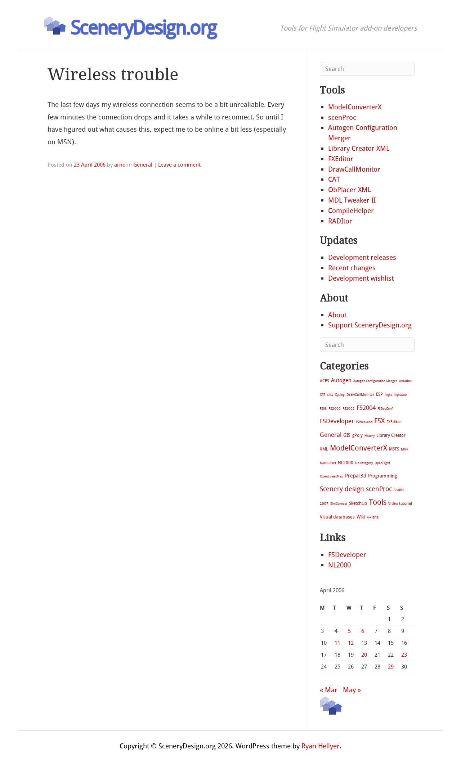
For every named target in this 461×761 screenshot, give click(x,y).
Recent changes (352, 268)
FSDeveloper (347, 555)
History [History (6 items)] (369, 436)
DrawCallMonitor (354, 169)
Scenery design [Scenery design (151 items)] (342, 489)
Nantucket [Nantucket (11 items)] (328, 463)
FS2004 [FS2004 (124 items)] (366, 407)
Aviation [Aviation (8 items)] (405, 381)
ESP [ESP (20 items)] (379, 394)
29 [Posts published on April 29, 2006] (391, 666)
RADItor (340, 221)
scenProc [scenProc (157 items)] (379, 489)
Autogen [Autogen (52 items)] (341, 380)
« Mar (328, 690)
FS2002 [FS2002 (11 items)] (349, 408)
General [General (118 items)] (330, 434)
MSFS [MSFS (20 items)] (394, 449)
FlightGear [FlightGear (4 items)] (400, 395)
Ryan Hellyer (320, 746)
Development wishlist (361, 278)
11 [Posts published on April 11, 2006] (337, 643)
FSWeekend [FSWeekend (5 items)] (364, 422)
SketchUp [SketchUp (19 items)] (358, 503)
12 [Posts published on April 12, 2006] (351, 643)
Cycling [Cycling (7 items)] (340, 395)
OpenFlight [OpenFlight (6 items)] (382, 463)
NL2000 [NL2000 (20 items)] (345, 462)
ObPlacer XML (349, 190)
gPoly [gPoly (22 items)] (357, 435)
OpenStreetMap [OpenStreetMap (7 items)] (331, 476)
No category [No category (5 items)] (364, 463)
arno (120, 165)
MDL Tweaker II (352, 200)
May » (352, 690)
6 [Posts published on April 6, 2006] (362, 631)
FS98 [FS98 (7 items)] (323, 409)
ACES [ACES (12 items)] (324, 381)
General (142, 165)
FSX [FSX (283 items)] (379, 421)
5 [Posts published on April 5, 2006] (349, 631)
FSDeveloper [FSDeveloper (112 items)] (337, 421)
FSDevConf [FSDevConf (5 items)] (385, 409)
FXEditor (340, 159)
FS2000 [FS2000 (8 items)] (334, 409)
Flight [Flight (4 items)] (388, 395)
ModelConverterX (354, 107)
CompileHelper (351, 211)
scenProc (342, 117)
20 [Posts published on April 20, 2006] (364, 655)
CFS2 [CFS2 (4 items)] (330, 395)
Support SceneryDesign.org (370, 325)
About (337, 315)
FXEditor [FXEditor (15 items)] (393, 422)
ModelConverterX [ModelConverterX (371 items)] (358, 448)
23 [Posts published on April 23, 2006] (404, 655)
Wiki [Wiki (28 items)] (361, 517)
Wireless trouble (113, 75)
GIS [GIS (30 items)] (346, 435)
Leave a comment (179, 165)
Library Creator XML (358, 148)
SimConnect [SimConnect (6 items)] (338, 504)
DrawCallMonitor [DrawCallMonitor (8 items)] (360, 395)
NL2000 (339, 565)
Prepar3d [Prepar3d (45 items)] (355, 476)
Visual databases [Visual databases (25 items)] (337, 517)
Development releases (362, 257)
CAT (334, 179)
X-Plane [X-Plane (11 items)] (373, 517)
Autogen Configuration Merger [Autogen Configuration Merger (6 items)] (375, 381)
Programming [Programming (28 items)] (382, 476)
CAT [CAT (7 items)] (322, 395)
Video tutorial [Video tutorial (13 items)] (400, 503)
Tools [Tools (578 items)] (377, 502)
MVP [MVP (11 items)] (404, 449)
